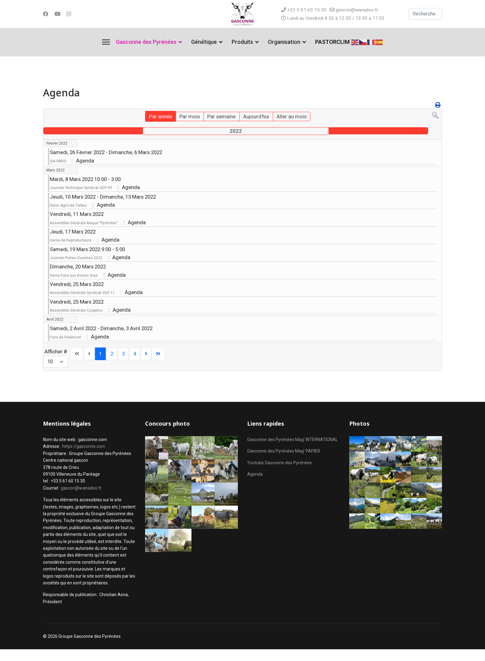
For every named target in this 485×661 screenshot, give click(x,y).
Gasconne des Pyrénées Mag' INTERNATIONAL (292, 451)
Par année (157, 117)
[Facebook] (46, 14)
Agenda (255, 485)
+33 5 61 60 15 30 (307, 10)
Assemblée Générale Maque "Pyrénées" (84, 227)
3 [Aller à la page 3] (124, 365)
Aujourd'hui (258, 117)
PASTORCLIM (332, 42)
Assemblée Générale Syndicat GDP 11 (82, 302)
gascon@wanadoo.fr (358, 10)
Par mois (187, 117)
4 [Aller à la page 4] (136, 365)
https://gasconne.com (83, 458)
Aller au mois (295, 117)
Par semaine (221, 117)
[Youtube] (58, 14)
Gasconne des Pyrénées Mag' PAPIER (283, 462)
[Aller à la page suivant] (148, 365)
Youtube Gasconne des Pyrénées (279, 474)
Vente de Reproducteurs (71, 246)
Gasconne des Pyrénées (146, 42)
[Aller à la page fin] (160, 365)
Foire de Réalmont (65, 348)
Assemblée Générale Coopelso (76, 320)
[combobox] (426, 14)
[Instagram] (69, 14)
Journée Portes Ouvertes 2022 (76, 265)
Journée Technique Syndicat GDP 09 (81, 190)
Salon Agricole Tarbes (68, 209)
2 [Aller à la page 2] (112, 365)
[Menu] (106, 42)
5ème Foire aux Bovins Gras (74, 283)
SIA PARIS (58, 162)
